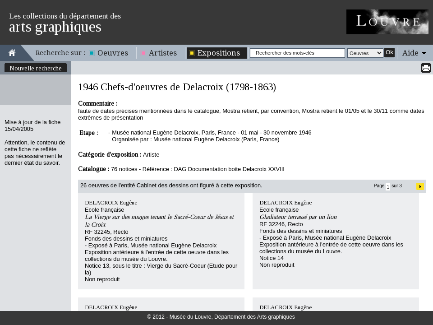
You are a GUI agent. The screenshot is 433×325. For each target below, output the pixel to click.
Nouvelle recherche (35, 68)
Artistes (163, 52)
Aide (410, 52)
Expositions (219, 52)
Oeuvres (112, 52)
